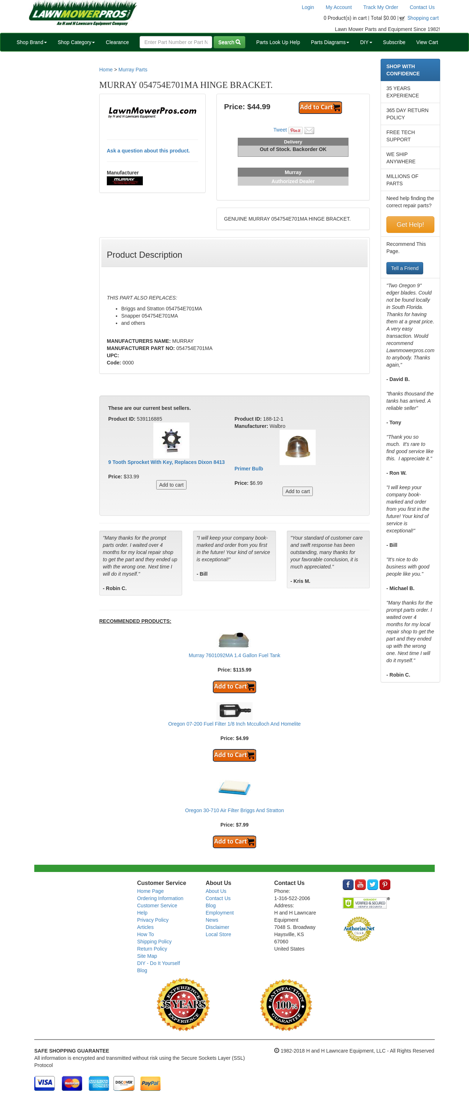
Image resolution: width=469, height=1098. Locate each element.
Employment (220, 913)
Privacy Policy (152, 920)
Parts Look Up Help (278, 42)
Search (229, 42)
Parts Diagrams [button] (330, 42)
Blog (142, 970)
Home (106, 69)
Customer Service (157, 905)
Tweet (280, 130)
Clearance (117, 42)
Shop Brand (32, 42)
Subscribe (394, 42)
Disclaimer (217, 927)
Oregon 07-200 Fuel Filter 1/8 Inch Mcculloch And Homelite (234, 724)
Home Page (150, 891)
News (212, 920)
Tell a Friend (404, 268)
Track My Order (380, 7)
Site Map (147, 956)
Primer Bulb (248, 468)
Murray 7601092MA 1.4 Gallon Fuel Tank (234, 655)
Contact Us (422, 7)
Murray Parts (132, 69)
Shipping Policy (154, 941)
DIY (366, 42)
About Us (216, 891)
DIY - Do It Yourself (158, 963)
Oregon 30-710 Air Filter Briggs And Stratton (234, 810)
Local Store (218, 934)
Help (142, 913)
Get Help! (410, 224)
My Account (339, 7)
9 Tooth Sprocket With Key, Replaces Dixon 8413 (166, 462)
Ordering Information (160, 898)
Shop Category (76, 42)
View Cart (427, 42)
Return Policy (152, 949)
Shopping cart (423, 18)
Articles (145, 927)
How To (145, 934)
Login (308, 7)
